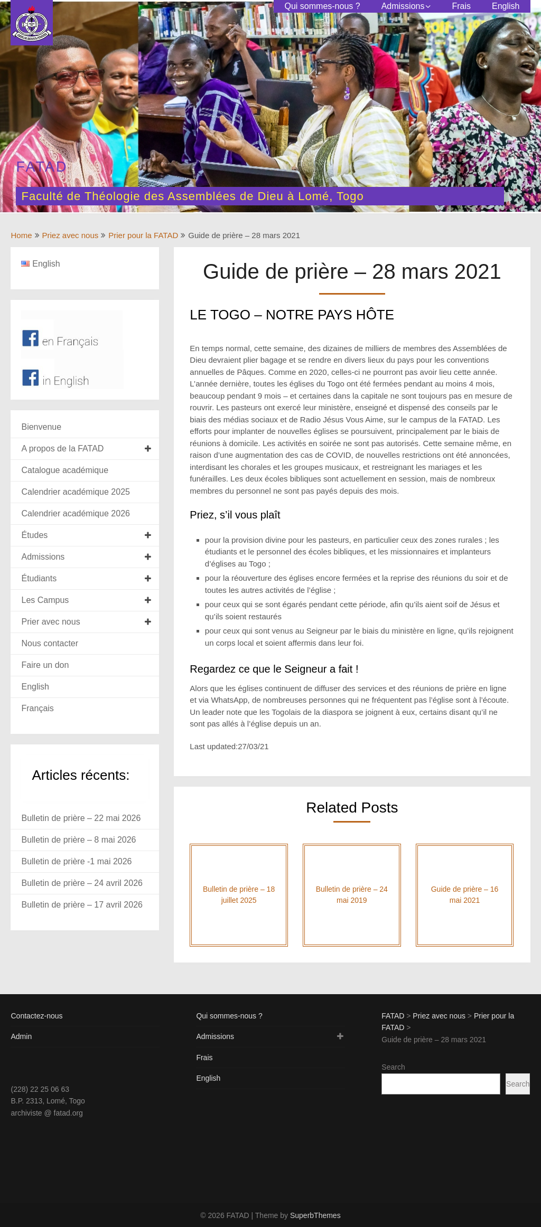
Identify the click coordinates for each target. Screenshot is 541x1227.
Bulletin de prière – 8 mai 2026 (78, 839)
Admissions (403, 6)
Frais (461, 6)
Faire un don (45, 664)
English (505, 6)
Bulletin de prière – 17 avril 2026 (81, 904)
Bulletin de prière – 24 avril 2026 (81, 883)
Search (393, 1067)
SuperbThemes (315, 1215)
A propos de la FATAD (62, 448)
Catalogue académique (64, 470)
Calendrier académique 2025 (75, 491)
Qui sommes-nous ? (322, 6)
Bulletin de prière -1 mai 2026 (76, 861)
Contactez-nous (36, 1016)
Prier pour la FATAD (143, 235)
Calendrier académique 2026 (75, 513)
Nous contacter (49, 643)
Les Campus (45, 600)
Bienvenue (41, 426)
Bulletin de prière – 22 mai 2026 (81, 818)
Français (37, 708)
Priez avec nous (70, 235)
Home (21, 235)
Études (34, 535)
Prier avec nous (50, 621)
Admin (21, 1036)
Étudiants (39, 578)
